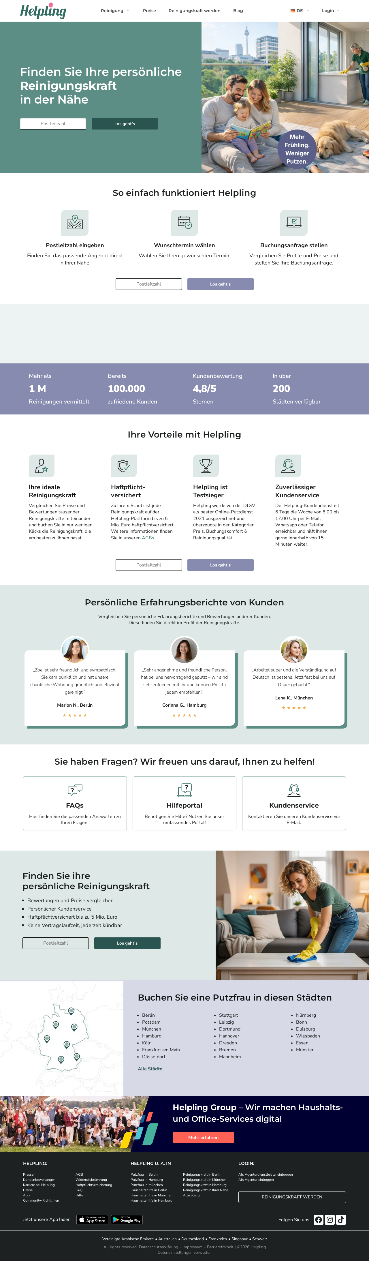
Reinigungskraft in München (205, 1179)
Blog (238, 10)
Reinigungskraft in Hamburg (205, 1185)
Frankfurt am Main (161, 1050)
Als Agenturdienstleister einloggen (265, 1174)
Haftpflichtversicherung (94, 1185)
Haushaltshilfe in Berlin (149, 1190)
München (151, 1029)
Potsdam (151, 1022)
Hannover (229, 1036)
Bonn (301, 1022)
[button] (300, 10)
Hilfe (79, 1195)
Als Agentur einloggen (256, 1179)
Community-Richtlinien (41, 1200)
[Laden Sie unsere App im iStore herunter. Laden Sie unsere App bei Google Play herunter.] (127, 1219)
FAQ (79, 1190)
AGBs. (148, 538)
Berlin (148, 1015)
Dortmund (229, 1029)
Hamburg (151, 1036)
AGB (79, 1174)
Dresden (228, 1043)
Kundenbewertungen (39, 1179)
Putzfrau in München (147, 1185)
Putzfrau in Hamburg (147, 1179)
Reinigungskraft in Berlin (202, 1174)
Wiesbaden (308, 1036)
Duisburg (305, 1029)
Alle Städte (150, 1069)
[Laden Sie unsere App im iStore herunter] (92, 1219)
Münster (305, 1050)
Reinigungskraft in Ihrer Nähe (205, 1190)
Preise (149, 10)
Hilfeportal (184, 805)
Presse (28, 1174)
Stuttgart (228, 1015)
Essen (302, 1043)
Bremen (227, 1050)
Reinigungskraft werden (195, 10)
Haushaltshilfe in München (151, 1195)
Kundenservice (294, 805)
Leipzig (226, 1022)
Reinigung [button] (112, 10)
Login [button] (328, 10)
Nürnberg (306, 1015)
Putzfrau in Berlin (144, 1174)
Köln (147, 1043)
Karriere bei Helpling (39, 1185)
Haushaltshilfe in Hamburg (151, 1200)
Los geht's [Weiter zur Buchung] (124, 124)
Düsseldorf (153, 1057)
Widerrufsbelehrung (91, 1179)
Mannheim (230, 1057)
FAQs (75, 805)
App (26, 1195)
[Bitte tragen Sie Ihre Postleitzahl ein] (53, 124)
